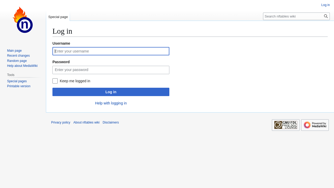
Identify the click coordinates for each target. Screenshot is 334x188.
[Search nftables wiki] (296, 16)
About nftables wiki (86, 122)
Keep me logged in (75, 81)
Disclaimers (111, 122)
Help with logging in (111, 103)
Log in (110, 92)
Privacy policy (60, 122)
